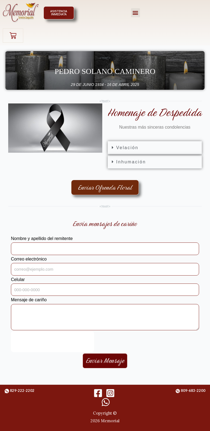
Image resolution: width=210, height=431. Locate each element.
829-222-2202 (22, 390)
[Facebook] (98, 393)
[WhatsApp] (105, 402)
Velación (127, 147)
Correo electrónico (29, 259)
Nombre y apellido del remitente (42, 238)
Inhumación (131, 162)
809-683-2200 (193, 390)
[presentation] (52, 341)
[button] (135, 12)
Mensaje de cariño (29, 299)
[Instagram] (110, 393)
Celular (18, 279)
